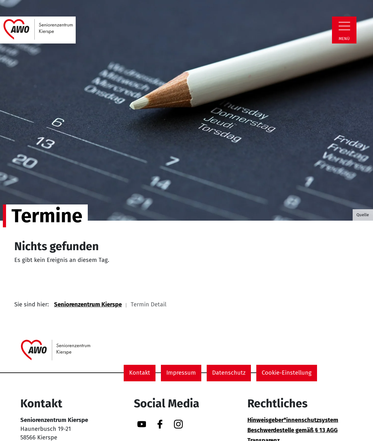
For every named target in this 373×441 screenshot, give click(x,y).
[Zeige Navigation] (344, 26)
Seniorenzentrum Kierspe (88, 304)
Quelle (362, 214)
